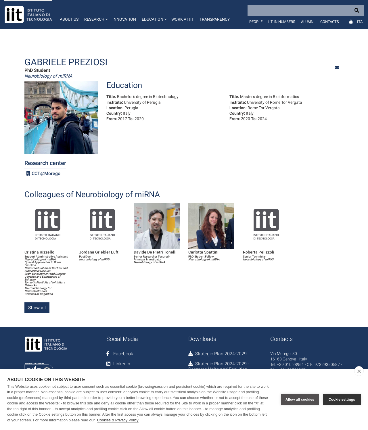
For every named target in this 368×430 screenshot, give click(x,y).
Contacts (329, 22)
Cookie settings (342, 400)
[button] (95, 14)
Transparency (215, 19)
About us (69, 19)
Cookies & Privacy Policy (118, 420)
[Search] (306, 10)
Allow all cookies (299, 400)
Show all (37, 307)
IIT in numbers (281, 22)
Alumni (308, 22)
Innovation (124, 19)
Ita (360, 22)
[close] (359, 371)
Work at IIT (182, 19)
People (255, 22)
